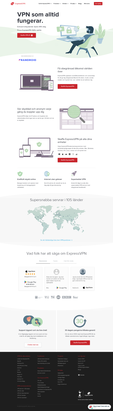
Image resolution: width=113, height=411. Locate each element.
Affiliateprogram (62, 363)
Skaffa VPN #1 (26, 35)
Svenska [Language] (82, 375)
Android (19, 367)
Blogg (80, 3)
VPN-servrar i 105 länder (23, 388)
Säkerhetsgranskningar (44, 387)
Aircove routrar (41, 373)
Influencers (60, 365)
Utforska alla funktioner (43, 359)
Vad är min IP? (81, 361)
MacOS (19, 361)
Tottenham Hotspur (63, 359)
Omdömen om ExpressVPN (45, 389)
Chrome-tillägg (21, 381)
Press (39, 394)
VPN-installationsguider (64, 375)
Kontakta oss (61, 379)
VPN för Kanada (21, 395)
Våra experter (41, 391)
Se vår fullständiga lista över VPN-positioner (56, 240)
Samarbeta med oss (63, 361)
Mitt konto (87, 3)
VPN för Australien (22, 397)
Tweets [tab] (55, 261)
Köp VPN (60, 382)
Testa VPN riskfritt (42, 361)
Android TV (20, 379)
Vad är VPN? (81, 359)
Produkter (57, 4)
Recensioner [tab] (43, 261)
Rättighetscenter (42, 385)
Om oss (39, 380)
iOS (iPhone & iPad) (22, 365)
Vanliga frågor (61, 377)
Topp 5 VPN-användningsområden (83, 366)
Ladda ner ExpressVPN (23, 359)
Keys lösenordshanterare (44, 371)
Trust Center (41, 382)
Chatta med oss (33, 345)
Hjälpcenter (61, 373)
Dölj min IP (80, 363)
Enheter (66, 4)
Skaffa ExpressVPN (67, 86)
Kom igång (98, 3)
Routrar (19, 372)
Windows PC (20, 363)
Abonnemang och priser (44, 363)
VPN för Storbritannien (23, 393)
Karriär (39, 396)
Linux (18, 370)
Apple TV (19, 374)
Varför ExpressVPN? (45, 4)
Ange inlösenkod (62, 384)
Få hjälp (73, 4)
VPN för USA (20, 391)
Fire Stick (19, 376)
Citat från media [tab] (68, 261)
